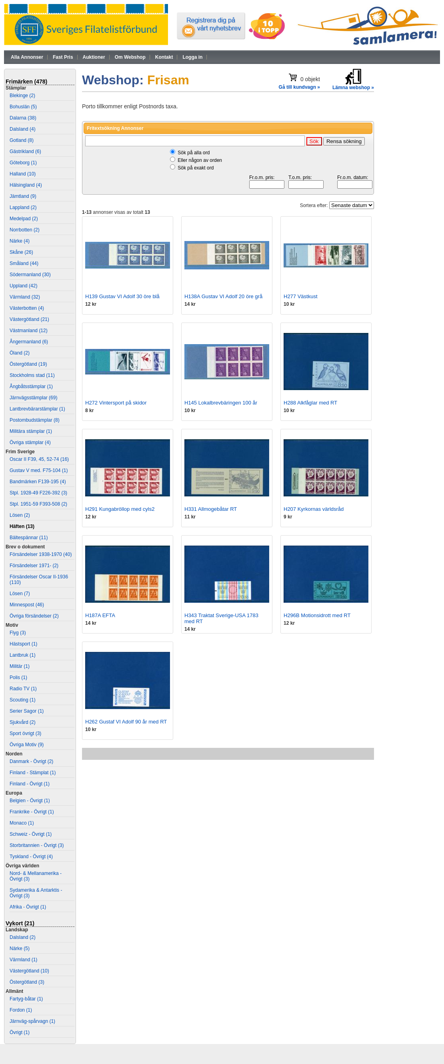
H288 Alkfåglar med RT (310, 403)
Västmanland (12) (29, 330)
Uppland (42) (23, 286)
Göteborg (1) (23, 162)
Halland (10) (23, 174)
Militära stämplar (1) (31, 431)
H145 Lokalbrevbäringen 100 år (220, 403)
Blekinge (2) (22, 95)
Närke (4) (20, 241)
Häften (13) (22, 526)
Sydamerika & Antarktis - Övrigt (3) (36, 893)
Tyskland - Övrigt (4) (31, 856)
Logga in (192, 57)
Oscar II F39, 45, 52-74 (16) (39, 459)
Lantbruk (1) (23, 655)
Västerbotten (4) (27, 308)
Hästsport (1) (23, 644)
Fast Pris (63, 57)
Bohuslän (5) (23, 107)
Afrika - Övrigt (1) (28, 907)
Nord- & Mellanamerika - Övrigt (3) (36, 876)
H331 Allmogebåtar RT (210, 509)
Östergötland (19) (28, 364)
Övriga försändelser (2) (34, 616)
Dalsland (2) (23, 937)
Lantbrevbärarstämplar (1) (37, 409)
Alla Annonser (27, 57)
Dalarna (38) (23, 118)
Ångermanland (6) (29, 342)
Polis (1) (18, 677)
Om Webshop (130, 57)
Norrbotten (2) (25, 230)
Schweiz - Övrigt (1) (31, 834)
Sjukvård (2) (23, 722)
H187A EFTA (100, 615)
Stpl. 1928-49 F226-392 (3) (38, 493)
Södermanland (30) (30, 274)
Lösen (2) (20, 515)
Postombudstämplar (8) (35, 420)
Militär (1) (20, 666)
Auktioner (94, 57)
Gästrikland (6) (25, 151)
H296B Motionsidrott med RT (317, 615)
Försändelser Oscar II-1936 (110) (39, 579)
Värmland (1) (23, 959)
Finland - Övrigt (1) (30, 784)
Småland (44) (24, 263)
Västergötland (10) (29, 971)
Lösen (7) (20, 593)
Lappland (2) (23, 207)
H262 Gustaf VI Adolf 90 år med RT (126, 722)
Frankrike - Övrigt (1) (32, 812)
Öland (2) (20, 353)
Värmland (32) (25, 297)
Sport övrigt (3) (25, 733)
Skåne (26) (21, 252)
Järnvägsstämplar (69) (33, 397)
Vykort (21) (20, 923)
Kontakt (164, 57)
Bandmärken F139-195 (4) (38, 481)
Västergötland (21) (29, 319)
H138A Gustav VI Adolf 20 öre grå (223, 296)
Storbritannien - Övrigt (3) (37, 845)
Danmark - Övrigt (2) (31, 761)
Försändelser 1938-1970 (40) (41, 554)
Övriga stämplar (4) (30, 442)
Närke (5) (20, 948)
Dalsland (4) (23, 129)
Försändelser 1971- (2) (34, 565)
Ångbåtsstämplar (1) (31, 386)
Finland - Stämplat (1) (33, 772)
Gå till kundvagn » (299, 87)
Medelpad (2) (24, 218)
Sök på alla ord (194, 152)
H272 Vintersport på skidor (116, 403)
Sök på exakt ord (196, 168)
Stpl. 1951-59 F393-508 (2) (38, 504)
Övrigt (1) (20, 1032)
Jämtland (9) (23, 196)
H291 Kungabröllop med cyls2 (119, 509)
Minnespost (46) (27, 605)
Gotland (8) (22, 140)
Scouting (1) (23, 700)
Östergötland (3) (27, 982)
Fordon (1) (21, 1010)
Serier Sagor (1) (27, 711)
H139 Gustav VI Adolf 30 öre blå (122, 296)
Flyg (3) (18, 633)
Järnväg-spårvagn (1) (32, 1021)
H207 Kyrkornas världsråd (314, 509)
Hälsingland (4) (26, 185)
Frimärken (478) (26, 81)
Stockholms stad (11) (32, 375)
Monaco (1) (22, 823)
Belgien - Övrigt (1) (30, 800)
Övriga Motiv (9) (27, 744)
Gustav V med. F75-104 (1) (39, 470)
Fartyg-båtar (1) (26, 999)
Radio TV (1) (23, 688)
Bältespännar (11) (29, 537)
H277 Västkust (301, 296)
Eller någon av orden (200, 160)
